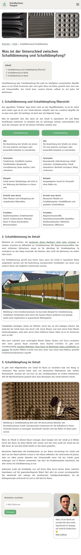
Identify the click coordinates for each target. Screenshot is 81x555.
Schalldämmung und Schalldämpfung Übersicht (27, 70)
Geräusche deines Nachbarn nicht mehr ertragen (52, 242)
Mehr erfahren (61, 535)
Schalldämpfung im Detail (18, 76)
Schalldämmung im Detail (18, 73)
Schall (15, 44)
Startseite (6, 44)
